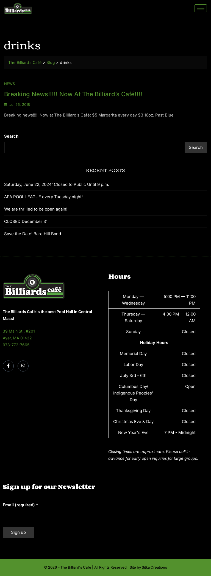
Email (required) (20, 504)
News (9, 84)
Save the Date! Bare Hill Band (32, 233)
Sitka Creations (154, 567)
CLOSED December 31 (26, 221)
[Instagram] (23, 366)
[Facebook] (8, 366)
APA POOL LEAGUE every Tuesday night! (43, 196)
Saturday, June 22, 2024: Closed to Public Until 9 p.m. (56, 184)
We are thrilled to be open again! (35, 209)
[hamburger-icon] (201, 8)
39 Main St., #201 (19, 331)
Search (11, 136)
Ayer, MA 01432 (17, 338)
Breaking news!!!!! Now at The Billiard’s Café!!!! (73, 94)
